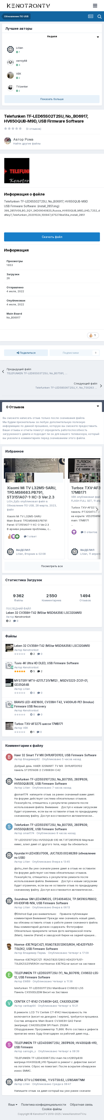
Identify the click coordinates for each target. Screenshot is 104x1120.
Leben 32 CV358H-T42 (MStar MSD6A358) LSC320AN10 (44, 612)
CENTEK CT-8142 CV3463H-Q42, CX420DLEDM (46, 1001)
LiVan (19, 47)
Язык (12, 1104)
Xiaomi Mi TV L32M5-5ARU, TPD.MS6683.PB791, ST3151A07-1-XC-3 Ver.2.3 (31, 492)
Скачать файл (52, 237)
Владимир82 (31, 759)
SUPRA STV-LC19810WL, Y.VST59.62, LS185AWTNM (49, 1080)
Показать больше (52, 99)
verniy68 (21, 60)
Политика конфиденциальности (43, 1104)
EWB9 (26, 981)
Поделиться (26, 353)
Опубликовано (61, 759)
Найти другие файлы (27, 143)
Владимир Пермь (34, 952)
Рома (29, 139)
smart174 (28, 833)
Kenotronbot (22, 616)
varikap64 (29, 1005)
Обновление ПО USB (20, 505)
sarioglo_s (29, 1051)
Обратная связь (81, 1104)
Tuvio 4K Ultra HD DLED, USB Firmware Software (46, 663)
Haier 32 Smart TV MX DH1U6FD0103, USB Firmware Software (55, 755)
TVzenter (22, 86)
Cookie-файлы (52, 1109)
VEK (18, 73)
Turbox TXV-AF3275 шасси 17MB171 (38, 723)
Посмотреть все (52, 566)
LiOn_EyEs (13, 501)
